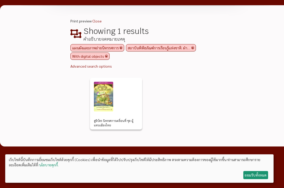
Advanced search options (91, 66)
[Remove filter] (121, 47)
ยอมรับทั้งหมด (256, 175)
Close (97, 21)
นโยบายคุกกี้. (49, 164)
